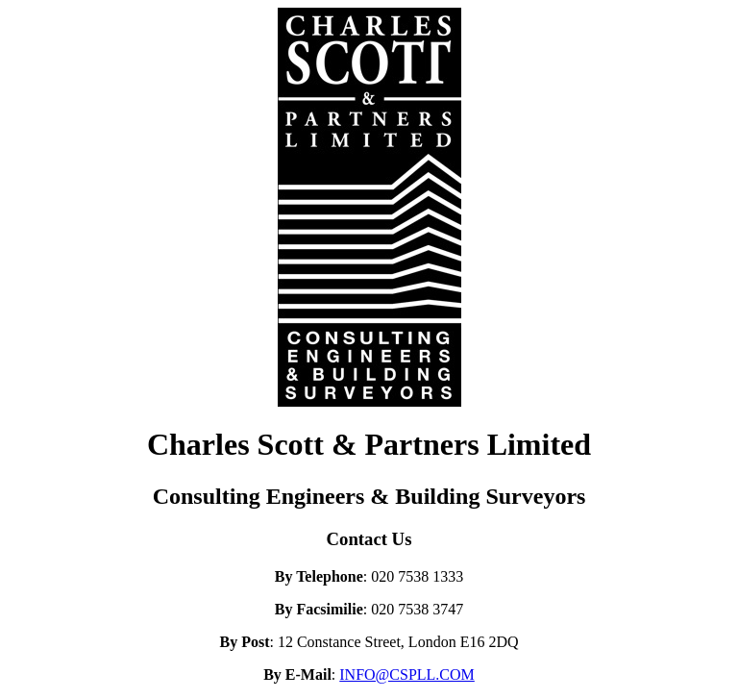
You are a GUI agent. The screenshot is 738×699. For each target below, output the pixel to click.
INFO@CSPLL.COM (407, 674)
